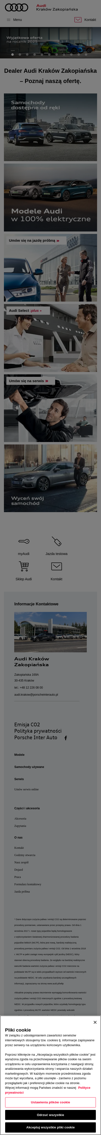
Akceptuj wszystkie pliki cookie (50, 1127)
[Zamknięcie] (95, 1022)
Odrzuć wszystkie (50, 1115)
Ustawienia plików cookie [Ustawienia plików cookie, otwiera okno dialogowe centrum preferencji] (50, 1102)
